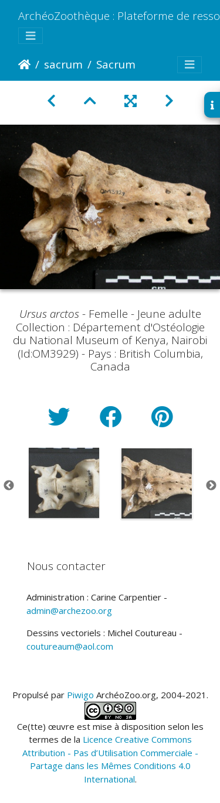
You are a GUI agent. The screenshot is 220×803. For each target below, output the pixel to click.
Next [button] (211, 486)
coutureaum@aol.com (69, 646)
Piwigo (80, 695)
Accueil (24, 64)
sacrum (63, 64)
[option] (64, 483)
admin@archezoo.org (69, 610)
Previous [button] (9, 486)
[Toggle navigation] (30, 36)
